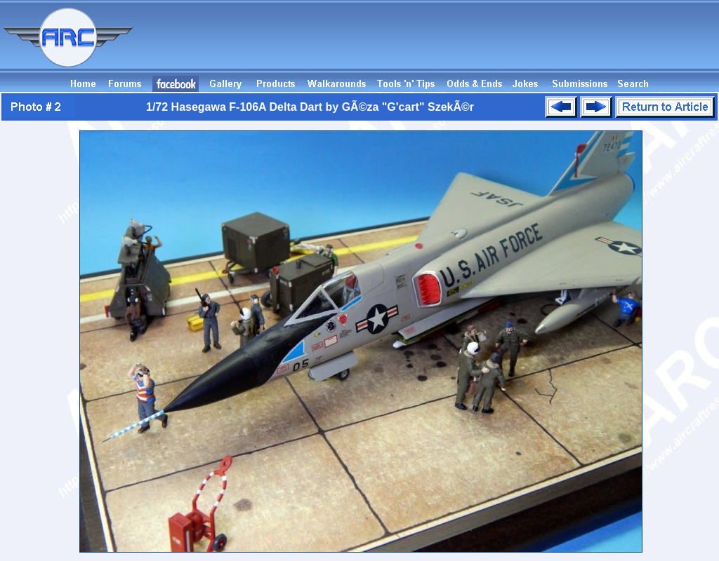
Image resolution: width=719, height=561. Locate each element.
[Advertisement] (463, 44)
